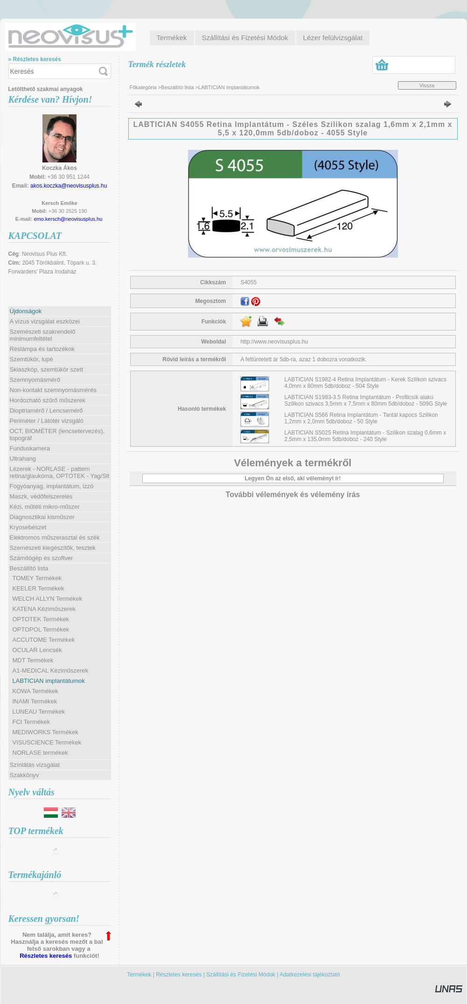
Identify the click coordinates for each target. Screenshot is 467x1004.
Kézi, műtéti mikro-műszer (45, 506)
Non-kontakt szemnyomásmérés (53, 389)
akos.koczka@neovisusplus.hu (68, 186)
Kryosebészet (28, 527)
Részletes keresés (46, 955)
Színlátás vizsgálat (35, 764)
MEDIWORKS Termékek (45, 732)
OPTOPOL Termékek (41, 629)
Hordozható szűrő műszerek (48, 400)
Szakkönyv (24, 775)
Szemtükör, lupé (31, 359)
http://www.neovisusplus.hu (274, 341)
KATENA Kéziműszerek (44, 608)
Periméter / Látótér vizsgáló (47, 420)
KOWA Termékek (35, 691)
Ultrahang (23, 458)
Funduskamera (30, 448)
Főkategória (143, 87)
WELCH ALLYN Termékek (48, 598)
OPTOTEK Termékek (41, 619)
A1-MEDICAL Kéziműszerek (51, 670)
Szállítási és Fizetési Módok (240, 974)
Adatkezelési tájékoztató (309, 974)
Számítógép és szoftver (41, 558)
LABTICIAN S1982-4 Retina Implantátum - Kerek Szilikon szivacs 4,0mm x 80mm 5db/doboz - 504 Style (365, 382)
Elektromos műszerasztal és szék (55, 537)
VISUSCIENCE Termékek (47, 742)
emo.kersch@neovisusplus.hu (68, 219)
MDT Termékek (33, 660)
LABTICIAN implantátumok (49, 680)
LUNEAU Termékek (39, 711)
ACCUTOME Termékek (44, 639)
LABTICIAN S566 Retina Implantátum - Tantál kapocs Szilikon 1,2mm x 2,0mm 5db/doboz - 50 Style (361, 418)
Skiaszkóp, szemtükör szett (47, 369)
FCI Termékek (31, 721)
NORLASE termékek (40, 752)
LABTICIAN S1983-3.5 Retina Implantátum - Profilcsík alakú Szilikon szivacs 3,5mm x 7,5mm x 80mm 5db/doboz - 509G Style (366, 400)
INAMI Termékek (35, 701)
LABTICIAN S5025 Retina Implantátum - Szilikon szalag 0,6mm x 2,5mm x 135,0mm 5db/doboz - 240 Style (365, 435)
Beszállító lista (177, 87)
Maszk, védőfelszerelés (41, 496)
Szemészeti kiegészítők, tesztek (53, 547)
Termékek (139, 974)
